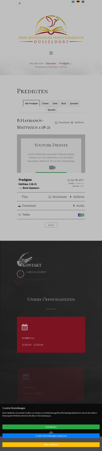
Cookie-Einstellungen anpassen (51, 435)
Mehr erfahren (51, 444)
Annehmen (51, 426)
